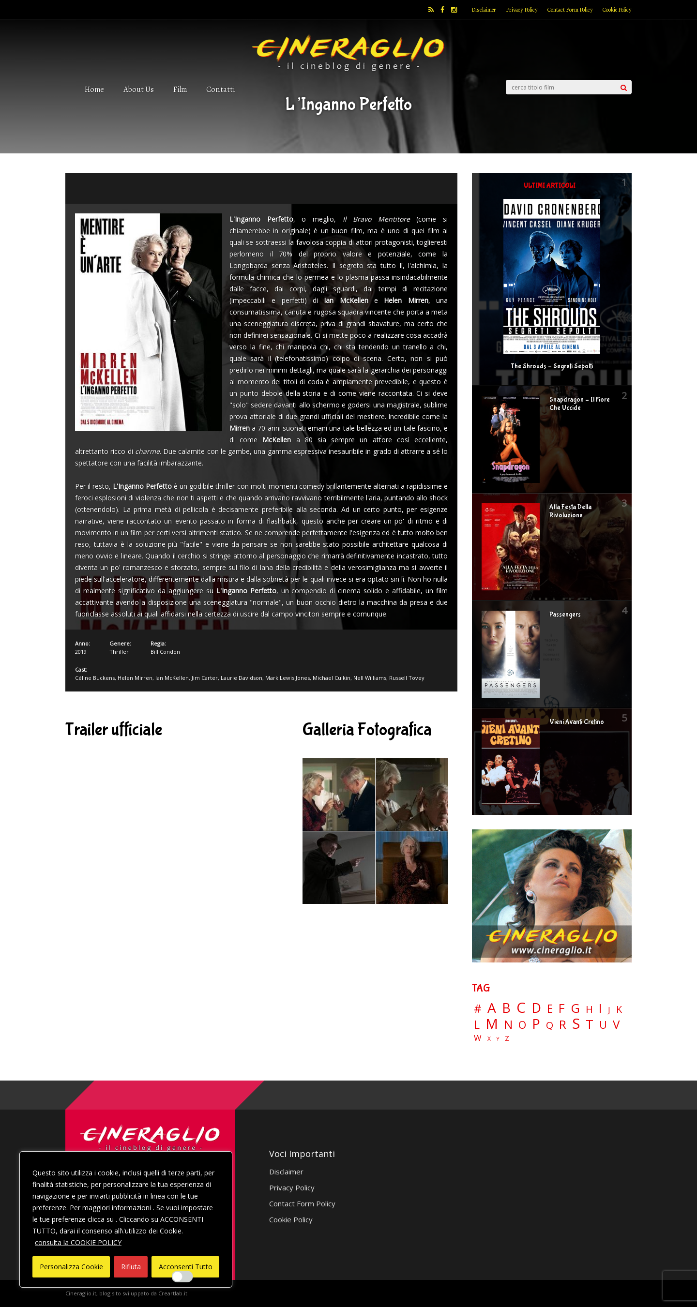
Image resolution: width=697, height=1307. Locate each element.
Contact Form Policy (570, 9)
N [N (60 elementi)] (508, 1024)
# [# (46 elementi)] (478, 1009)
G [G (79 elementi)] (575, 1008)
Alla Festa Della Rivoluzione (570, 511)
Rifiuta (131, 1266)
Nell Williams (369, 677)
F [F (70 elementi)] (562, 1009)
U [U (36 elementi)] (603, 1025)
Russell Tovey (406, 677)
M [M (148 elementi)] (491, 1023)
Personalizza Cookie (71, 1266)
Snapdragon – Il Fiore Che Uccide (579, 404)
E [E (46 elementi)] (550, 1009)
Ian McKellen (172, 677)
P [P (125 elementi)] (536, 1023)
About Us (138, 89)
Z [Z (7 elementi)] (507, 1038)
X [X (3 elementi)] (489, 1039)
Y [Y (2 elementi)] (498, 1039)
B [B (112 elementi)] (506, 1008)
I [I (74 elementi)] (600, 1008)
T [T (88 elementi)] (589, 1024)
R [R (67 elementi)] (562, 1025)
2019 (81, 651)
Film (180, 89)
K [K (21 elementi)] (619, 1009)
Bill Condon (165, 651)
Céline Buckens (95, 677)
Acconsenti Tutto (185, 1266)
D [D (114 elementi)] (536, 1008)
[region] (125, 1219)
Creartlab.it (172, 1293)
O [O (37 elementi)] (522, 1025)
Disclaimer (483, 9)
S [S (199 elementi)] (576, 1024)
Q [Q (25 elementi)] (549, 1025)
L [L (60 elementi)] (477, 1024)
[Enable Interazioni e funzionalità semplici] (182, 1276)
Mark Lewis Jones (287, 677)
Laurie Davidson (241, 677)
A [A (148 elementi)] (491, 1007)
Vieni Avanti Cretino (576, 722)
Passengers (565, 614)
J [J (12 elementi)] (609, 1010)
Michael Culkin (331, 677)
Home (94, 89)
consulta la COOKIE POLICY (78, 1242)
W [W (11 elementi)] (478, 1038)
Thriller (119, 651)
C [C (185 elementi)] (521, 1008)
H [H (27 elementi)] (589, 1009)
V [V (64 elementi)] (616, 1024)
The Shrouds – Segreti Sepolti (552, 366)
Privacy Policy (522, 9)
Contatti (220, 89)
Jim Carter (205, 677)
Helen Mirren (135, 677)
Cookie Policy (617, 9)
